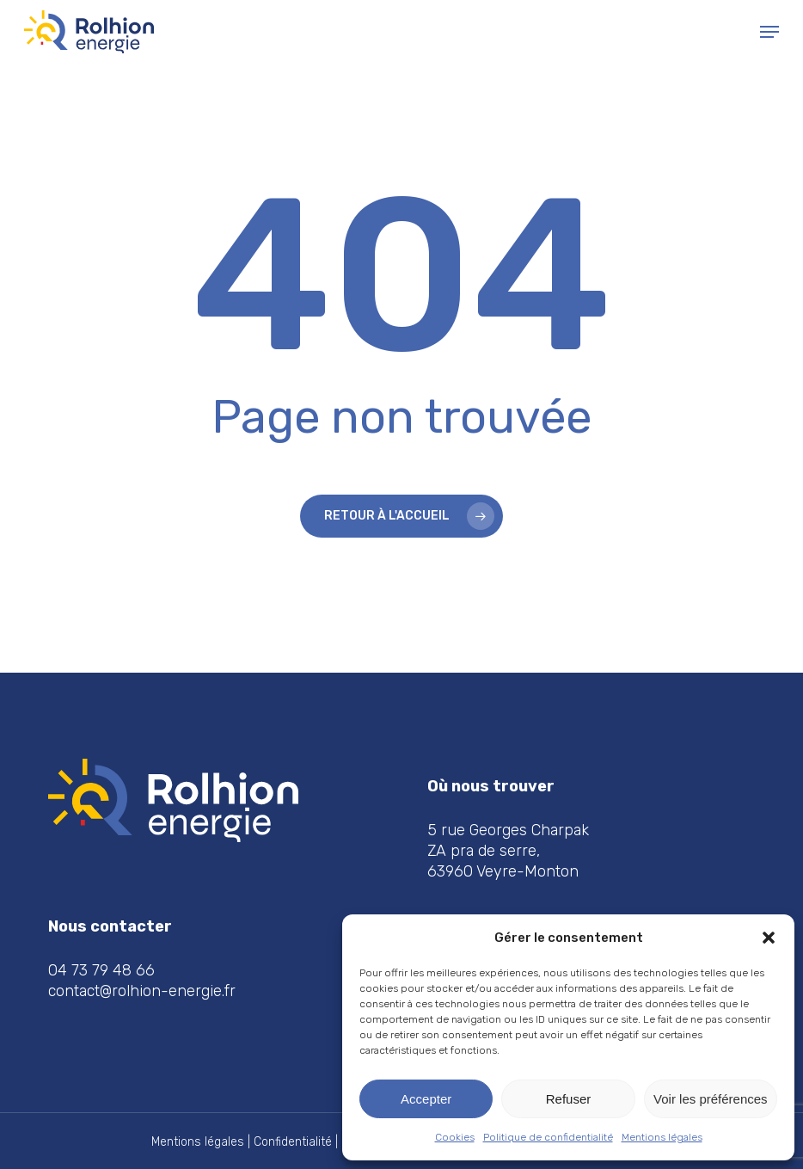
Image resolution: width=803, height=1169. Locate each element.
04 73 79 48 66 (101, 970)
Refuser (569, 1099)
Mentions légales (662, 1137)
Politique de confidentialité (548, 1137)
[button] (768, 937)
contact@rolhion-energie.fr (142, 990)
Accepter (426, 1099)
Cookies (455, 1137)
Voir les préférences (710, 1099)
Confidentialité (293, 1142)
